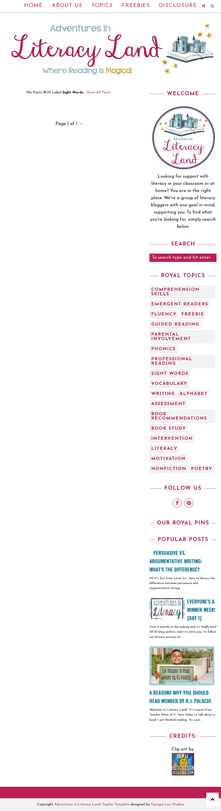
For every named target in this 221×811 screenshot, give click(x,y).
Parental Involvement (171, 336)
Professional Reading (171, 361)
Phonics (163, 349)
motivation (168, 459)
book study (168, 428)
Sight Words (170, 373)
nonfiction (168, 469)
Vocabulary (169, 384)
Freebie (192, 314)
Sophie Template (116, 804)
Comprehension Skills (175, 291)
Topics (102, 5)
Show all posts (98, 92)
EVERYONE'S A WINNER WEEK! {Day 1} (201, 609)
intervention (172, 438)
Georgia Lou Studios (167, 804)
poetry (201, 469)
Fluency (164, 314)
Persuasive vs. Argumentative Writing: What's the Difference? (175, 561)
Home (33, 5)
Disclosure (178, 5)
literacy (164, 448)
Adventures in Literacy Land (77, 804)
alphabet (194, 394)
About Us (67, 5)
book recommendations (179, 416)
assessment (168, 404)
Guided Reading (175, 324)
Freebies (136, 5)
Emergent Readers (179, 304)
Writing (163, 394)
